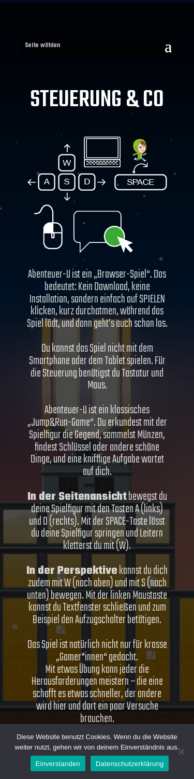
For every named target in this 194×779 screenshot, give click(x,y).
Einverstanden (58, 764)
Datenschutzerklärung (129, 764)
